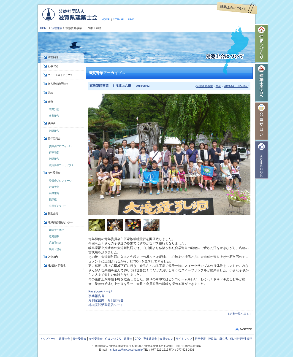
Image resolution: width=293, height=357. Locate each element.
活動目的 (53, 57)
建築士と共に (56, 230)
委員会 (51, 123)
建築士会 (64, 338)
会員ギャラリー (57, 206)
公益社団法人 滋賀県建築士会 (70, 14)
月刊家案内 (96, 300)
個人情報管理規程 (58, 83)
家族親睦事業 (204, 86)
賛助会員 (53, 213)
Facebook (262, 160)
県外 (218, 86)
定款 (50, 92)
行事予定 (53, 66)
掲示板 (52, 199)
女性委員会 (96, 338)
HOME (44, 28)
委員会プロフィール (60, 146)
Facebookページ (100, 291)
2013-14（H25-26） (236, 86)
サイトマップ (118, 19)
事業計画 (54, 109)
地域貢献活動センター (60, 222)
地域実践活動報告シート (106, 305)
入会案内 (53, 256)
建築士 (128, 338)
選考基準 (54, 236)
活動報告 (57, 28)
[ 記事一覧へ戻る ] (239, 313)
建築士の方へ (262, 82)
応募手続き (55, 242)
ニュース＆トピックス (60, 75)
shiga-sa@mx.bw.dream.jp (126, 349)
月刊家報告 (116, 300)
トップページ (106, 19)
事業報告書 (96, 296)
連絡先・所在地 (56, 265)
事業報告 (54, 115)
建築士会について (237, 8)
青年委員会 (79, 338)
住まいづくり (262, 43)
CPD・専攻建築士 (146, 338)
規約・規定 (55, 249)
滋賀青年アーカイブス (61, 165)
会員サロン (262, 121)
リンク (130, 19)
